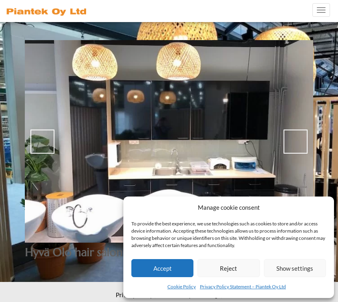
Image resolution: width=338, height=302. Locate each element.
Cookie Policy (181, 287)
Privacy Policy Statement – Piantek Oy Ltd (243, 287)
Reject (228, 268)
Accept (162, 268)
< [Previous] (42, 142)
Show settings (294, 268)
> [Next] (296, 142)
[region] (169, 141)
